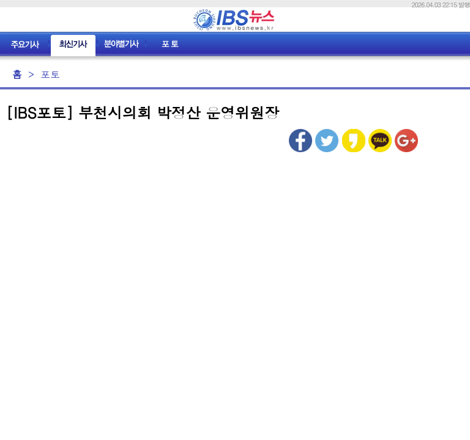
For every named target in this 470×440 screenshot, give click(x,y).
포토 (50, 74)
